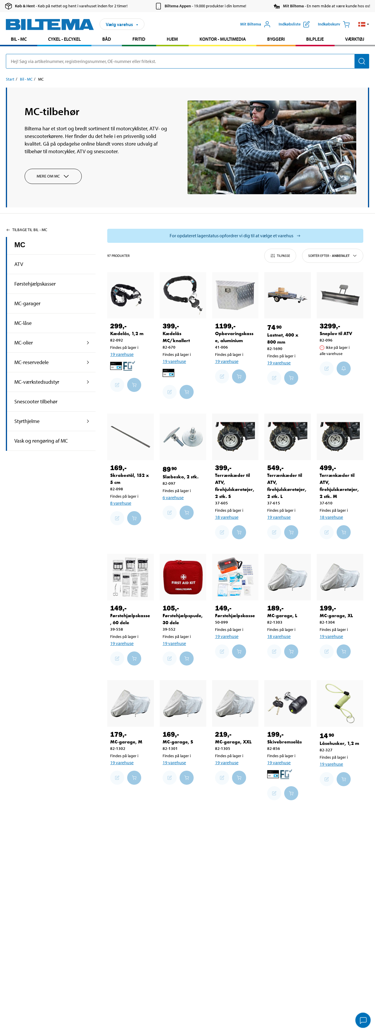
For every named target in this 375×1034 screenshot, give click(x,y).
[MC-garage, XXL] (235, 703)
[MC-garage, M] (130, 703)
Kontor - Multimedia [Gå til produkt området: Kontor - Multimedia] (223, 39)
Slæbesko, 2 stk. (181, 477)
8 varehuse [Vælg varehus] (120, 503)
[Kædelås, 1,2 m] (130, 295)
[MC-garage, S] (183, 703)
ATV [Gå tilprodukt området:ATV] (18, 264)
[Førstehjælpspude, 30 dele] (183, 577)
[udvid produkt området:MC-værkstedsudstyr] (88, 382)
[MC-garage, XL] (340, 577)
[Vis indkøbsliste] (294, 24)
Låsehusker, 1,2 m (339, 743)
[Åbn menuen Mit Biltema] (255, 24)
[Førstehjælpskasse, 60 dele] (130, 577)
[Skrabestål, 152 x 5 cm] (130, 437)
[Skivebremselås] (287, 703)
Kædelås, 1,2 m (127, 333)
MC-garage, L (282, 615)
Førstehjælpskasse (235, 615)
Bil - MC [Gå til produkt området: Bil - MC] (19, 39)
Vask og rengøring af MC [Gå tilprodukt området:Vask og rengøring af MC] (41, 440)
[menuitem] (18, 39)
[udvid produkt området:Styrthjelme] (88, 421)
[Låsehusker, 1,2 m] (340, 703)
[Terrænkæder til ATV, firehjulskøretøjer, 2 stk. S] (235, 437)
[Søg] (361, 61)
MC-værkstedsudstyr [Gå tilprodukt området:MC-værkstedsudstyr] (36, 381)
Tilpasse (280, 255)
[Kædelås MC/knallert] (183, 295)
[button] (363, 24)
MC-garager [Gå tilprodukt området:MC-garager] (27, 303)
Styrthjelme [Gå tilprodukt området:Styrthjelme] (27, 421)
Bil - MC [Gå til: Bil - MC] (26, 79)
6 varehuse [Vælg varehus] (173, 497)
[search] (187, 61)
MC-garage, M (126, 742)
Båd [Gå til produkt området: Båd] (106, 39)
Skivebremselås (284, 742)
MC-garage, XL (336, 615)
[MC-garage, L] (287, 577)
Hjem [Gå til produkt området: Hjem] (172, 39)
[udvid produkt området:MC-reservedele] (88, 362)
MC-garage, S (178, 742)
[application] (363, 1021)
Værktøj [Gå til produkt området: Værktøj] (354, 39)
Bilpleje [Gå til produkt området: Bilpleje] (315, 39)
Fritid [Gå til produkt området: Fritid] (138, 39)
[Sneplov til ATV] (340, 295)
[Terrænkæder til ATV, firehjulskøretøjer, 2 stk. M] (340, 437)
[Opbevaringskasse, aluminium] (235, 295)
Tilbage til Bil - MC (26, 229)
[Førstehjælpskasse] (235, 577)
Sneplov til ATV (336, 333)
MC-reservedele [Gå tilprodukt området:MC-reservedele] (31, 362)
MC (19, 245)
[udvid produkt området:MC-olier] (88, 343)
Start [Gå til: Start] (10, 79)
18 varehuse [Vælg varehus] (226, 517)
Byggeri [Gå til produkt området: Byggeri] (276, 39)
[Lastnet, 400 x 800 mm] (287, 295)
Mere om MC (53, 176)
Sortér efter (332, 255)
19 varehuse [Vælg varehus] (122, 354)
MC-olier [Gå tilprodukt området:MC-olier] (23, 342)
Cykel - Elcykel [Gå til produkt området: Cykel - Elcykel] (64, 39)
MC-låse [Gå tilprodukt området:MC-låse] (23, 323)
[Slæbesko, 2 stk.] (183, 437)
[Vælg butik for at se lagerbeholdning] (235, 236)
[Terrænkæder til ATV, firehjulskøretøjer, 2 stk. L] (287, 437)
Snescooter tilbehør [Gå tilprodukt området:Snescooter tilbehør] (35, 401)
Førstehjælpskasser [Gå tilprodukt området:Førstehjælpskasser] (35, 283)
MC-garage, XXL (233, 742)
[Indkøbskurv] (334, 24)
